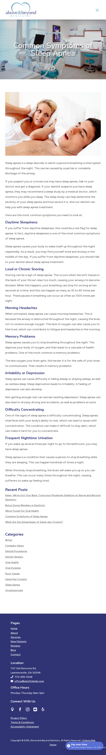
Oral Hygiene (13, 567)
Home (14, 628)
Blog (13, 650)
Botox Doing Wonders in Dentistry (25, 505)
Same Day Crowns (16, 579)
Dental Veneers (14, 556)
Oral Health (12, 562)
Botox (8, 539)
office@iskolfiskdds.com (29, 681)
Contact (16, 654)
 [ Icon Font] (27, 709)
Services (16, 637)
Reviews (15, 645)
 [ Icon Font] (20, 709)
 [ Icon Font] (35, 709)
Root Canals (12, 573)
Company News (14, 545)
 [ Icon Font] (12, 709)
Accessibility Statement (25, 726)
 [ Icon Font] (43, 709)
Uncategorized (14, 590)
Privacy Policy (19, 718)
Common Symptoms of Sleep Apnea (26, 516)
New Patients (18, 641)
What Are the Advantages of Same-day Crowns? (34, 522)
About (14, 632)
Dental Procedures (16, 551)
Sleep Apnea (12, 584)
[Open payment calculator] (84, 746)
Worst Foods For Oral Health (22, 510)
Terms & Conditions (22, 722)
